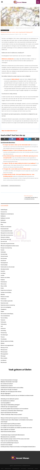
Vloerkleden (4, 339)
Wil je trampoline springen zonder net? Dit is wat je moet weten (15, 438)
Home (2, 468)
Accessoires (4, 211)
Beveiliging (3, 222)
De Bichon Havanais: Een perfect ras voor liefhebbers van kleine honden (17, 395)
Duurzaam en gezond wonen (7, 243)
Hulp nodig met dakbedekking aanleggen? (10, 404)
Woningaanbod (4, 353)
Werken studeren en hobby (7, 341)
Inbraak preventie (5, 269)
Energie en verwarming (6, 247)
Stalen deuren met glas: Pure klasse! (9, 389)
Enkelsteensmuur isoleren (7, 385)
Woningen (3, 356)
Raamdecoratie (4, 303)
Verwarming (4, 332)
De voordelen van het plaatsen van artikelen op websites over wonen (16, 427)
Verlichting (3, 330)
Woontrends (4, 362)
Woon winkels (4, 358)
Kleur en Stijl (4, 286)
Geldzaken (3, 252)
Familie (2, 250)
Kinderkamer (4, 281)
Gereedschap (4, 254)
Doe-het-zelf (4, 241)
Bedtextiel (3, 220)
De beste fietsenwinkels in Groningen (9, 380)
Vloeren (3, 337)
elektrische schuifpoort (15, 185)
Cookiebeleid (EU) (15, 468)
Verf (2, 326)
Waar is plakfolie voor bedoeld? (8, 429)
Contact (36, 468)
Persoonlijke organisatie (7, 300)
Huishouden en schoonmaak (7, 266)
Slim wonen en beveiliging (7, 313)
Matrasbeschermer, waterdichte (8, 436)
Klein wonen (3, 284)
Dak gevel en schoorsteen (7, 233)
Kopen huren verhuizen (6, 290)
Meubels (3, 294)
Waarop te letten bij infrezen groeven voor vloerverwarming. (14, 417)
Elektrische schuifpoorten (8, 59)
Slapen (2, 311)
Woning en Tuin (4, 347)
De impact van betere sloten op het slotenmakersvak (16, 144)
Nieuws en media (5, 296)
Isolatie (2, 275)
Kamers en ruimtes (5, 277)
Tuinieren (3, 320)
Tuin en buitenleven (5, 315)
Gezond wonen (4, 256)
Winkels (2, 343)
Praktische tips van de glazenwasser (9, 406)
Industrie (3, 271)
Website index (30, 468)
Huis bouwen (4, 258)
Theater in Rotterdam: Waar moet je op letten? (11, 414)
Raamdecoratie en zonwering (8, 305)
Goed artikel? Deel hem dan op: (31, 197)
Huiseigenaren (4, 262)
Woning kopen (4, 351)
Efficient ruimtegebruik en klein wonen (10, 245)
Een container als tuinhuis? (7, 383)
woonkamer (3, 360)
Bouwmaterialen (4, 228)
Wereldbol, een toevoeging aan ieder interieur (11, 391)
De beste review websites (6, 444)
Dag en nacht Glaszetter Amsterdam (9, 412)
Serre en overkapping (6, 307)
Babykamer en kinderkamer (7, 214)
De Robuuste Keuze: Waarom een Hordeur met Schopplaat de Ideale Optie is (18, 446)
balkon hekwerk (15, 79)
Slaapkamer (3, 309)
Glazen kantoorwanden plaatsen (8, 431)
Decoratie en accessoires (7, 235)
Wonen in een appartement (7, 345)
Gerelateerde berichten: (30, 199)
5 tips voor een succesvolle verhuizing (9, 440)
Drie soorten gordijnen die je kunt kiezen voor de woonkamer (14, 408)
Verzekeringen (4, 334)
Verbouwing (3, 324)
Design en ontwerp (5, 237)
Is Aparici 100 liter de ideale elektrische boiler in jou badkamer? (19, 163)
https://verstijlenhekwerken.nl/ (9, 130)
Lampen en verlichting (6, 292)
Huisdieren (3, 260)
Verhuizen (3, 328)
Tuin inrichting (4, 317)
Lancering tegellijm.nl (5, 402)
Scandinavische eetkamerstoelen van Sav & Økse (12, 387)
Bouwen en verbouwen (5, 30)
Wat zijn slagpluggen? (6, 393)
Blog (2, 224)
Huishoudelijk (4, 264)
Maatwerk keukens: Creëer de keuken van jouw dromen (17, 150)
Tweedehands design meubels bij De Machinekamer (13, 434)
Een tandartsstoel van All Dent (8, 400)
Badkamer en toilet (5, 218)
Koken (2, 288)
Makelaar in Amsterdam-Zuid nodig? (9, 381)
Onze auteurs (23, 468)
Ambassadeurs (8, 468)
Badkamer (3, 216)
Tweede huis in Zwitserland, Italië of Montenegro (12, 410)
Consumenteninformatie (6, 230)
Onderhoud (3, 298)
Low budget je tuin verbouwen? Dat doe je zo (11, 425)
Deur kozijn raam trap (6, 239)
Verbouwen (3, 322)
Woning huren (4, 349)
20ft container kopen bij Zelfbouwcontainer (11, 423)
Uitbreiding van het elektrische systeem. (10, 398)
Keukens (3, 279)
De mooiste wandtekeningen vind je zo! (10, 442)
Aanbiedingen (4, 209)
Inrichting (3, 273)
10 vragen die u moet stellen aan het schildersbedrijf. (17, 169)
